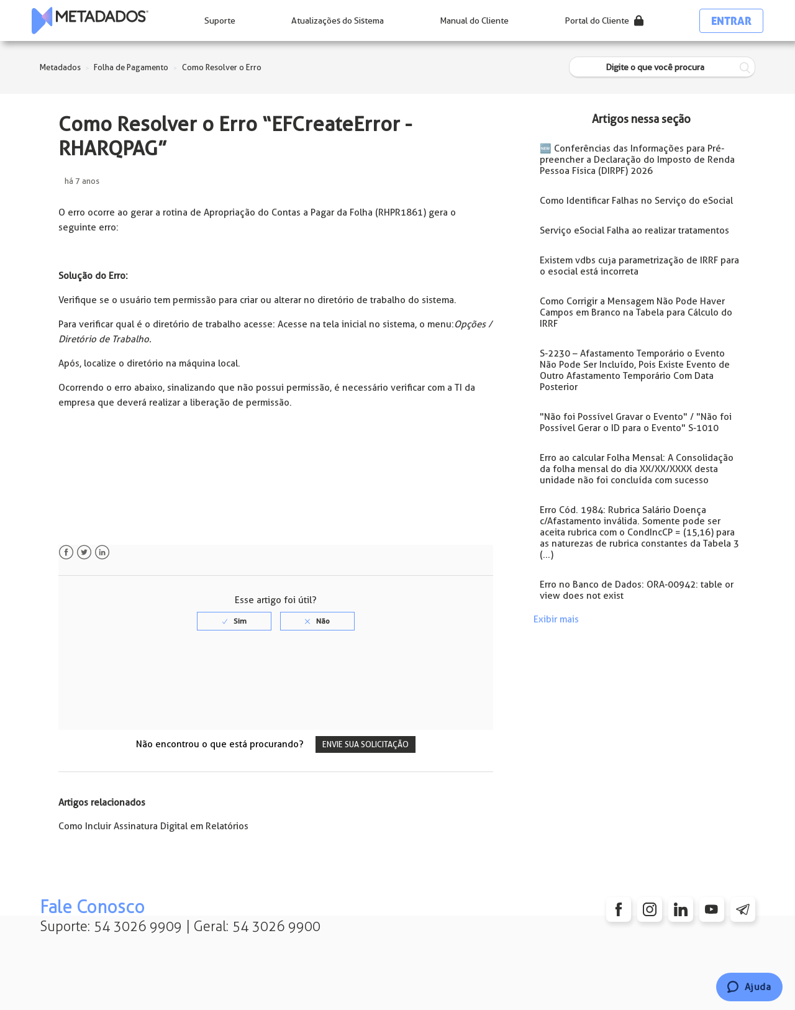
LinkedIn (102, 552)
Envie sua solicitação (365, 744)
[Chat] (749, 987)
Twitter (84, 552)
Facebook (66, 552)
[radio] (234, 621)
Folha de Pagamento (131, 67)
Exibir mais (556, 619)
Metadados (60, 67)
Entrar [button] (731, 20)
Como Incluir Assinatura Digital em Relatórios (153, 826)
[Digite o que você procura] (662, 67)
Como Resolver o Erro (221, 67)
